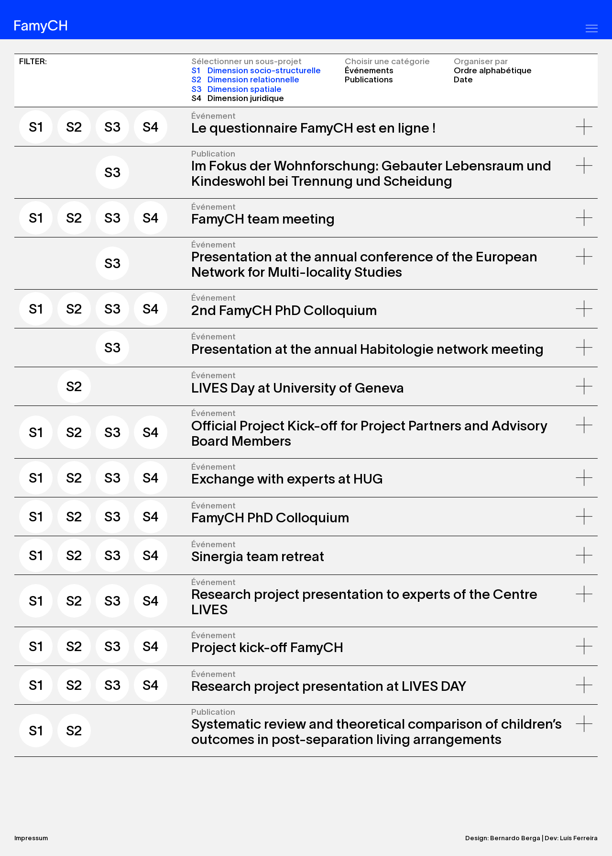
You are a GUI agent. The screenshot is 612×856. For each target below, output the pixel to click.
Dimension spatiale (236, 88)
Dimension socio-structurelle (256, 70)
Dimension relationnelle (245, 79)
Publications (369, 79)
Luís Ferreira (579, 838)
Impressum (31, 838)
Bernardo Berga (515, 838)
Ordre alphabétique (493, 70)
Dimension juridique (237, 97)
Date (463, 79)
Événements (369, 70)
